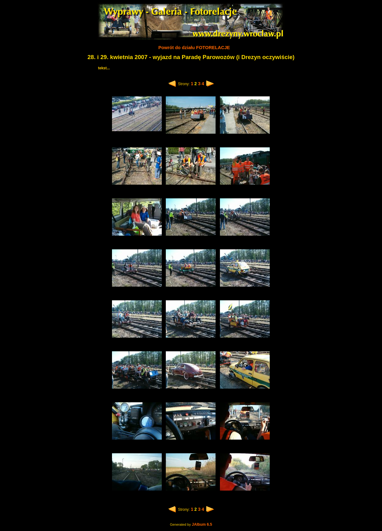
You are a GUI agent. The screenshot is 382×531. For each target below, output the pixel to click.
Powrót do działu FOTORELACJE (194, 47)
